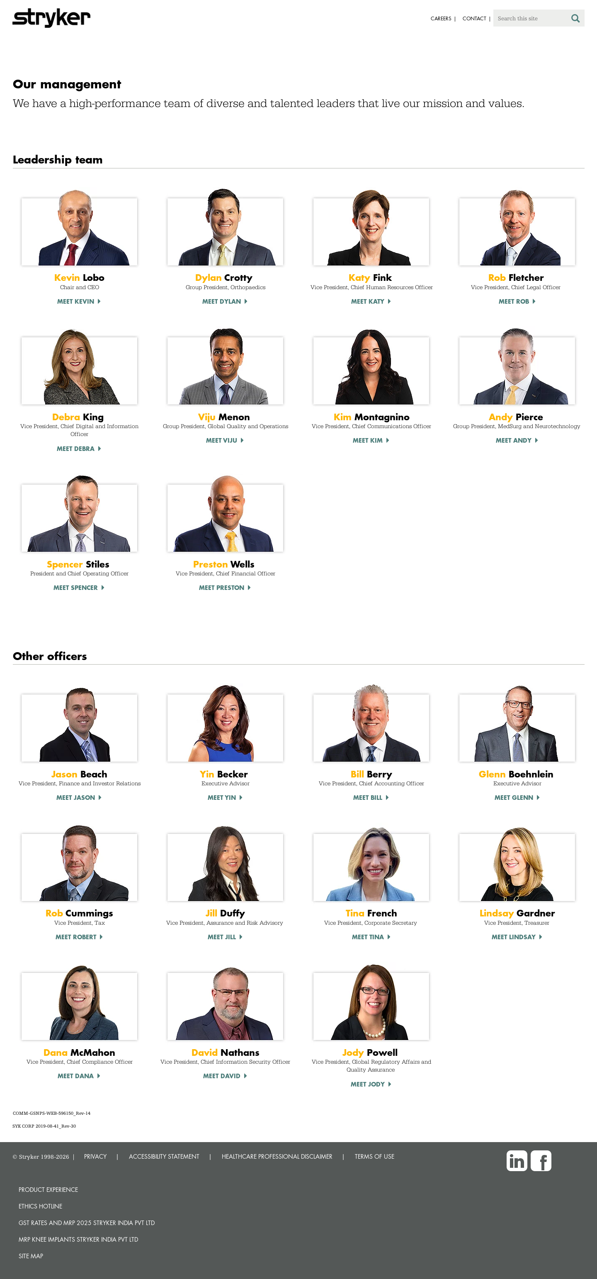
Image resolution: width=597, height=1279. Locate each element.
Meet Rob (514, 301)
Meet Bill (367, 797)
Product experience (48, 1190)
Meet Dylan (221, 301)
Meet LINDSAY (514, 937)
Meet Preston (221, 587)
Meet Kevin (75, 301)
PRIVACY (95, 1156)
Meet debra (76, 448)
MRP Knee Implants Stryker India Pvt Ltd (78, 1239)
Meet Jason (75, 797)
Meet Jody (368, 1084)
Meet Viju (221, 440)
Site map (31, 1256)
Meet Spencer (75, 587)
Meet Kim (368, 440)
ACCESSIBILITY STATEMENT (164, 1156)
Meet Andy (513, 440)
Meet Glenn (514, 797)
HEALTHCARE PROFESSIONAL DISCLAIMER (277, 1156)
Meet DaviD (221, 1076)
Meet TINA (368, 937)
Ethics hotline (40, 1206)
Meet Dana (76, 1076)
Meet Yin (222, 797)
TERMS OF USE (374, 1156)
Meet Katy (367, 301)
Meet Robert (76, 937)
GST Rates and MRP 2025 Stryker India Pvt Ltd (87, 1223)
